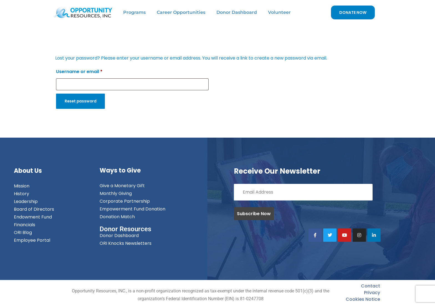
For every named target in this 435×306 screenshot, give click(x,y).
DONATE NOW (352, 12)
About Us (28, 171)
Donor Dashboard (236, 12)
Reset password (81, 101)
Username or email (79, 71)
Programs (134, 12)
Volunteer (279, 12)
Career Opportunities (181, 12)
